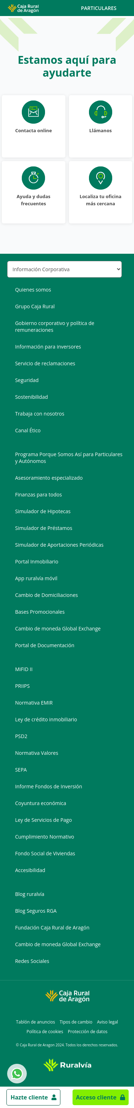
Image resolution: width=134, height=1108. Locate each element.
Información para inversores (48, 346)
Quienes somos (33, 289)
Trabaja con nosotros (39, 413)
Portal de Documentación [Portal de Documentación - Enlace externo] (44, 645)
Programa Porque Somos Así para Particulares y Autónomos (69, 457)
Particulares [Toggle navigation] (105, 8)
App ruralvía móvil (36, 578)
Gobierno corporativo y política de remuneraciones (54, 326)
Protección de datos (88, 1032)
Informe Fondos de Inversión (48, 786)
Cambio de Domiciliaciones (46, 595)
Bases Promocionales (40, 611)
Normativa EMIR (34, 702)
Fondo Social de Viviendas (45, 853)
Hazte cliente (29, 1097)
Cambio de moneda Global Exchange (57, 628)
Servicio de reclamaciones (45, 363)
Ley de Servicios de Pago (43, 819)
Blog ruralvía (29, 894)
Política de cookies (44, 1032)
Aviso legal (107, 1022)
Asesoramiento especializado (49, 477)
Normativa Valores (36, 752)
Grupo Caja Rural (35, 306)
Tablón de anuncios (35, 1022)
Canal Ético (28, 430)
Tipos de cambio (76, 1022)
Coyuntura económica (40, 803)
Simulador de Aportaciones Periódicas (59, 544)
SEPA (21, 769)
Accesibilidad (30, 870)
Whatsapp (15, 1073)
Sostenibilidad (31, 396)
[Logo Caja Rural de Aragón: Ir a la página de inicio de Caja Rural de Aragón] (23, 8)
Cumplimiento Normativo (44, 836)
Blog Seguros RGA (35, 910)
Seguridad (27, 380)
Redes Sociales (32, 961)
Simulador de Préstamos (43, 528)
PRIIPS (22, 685)
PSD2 (21, 736)
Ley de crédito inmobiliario (46, 719)
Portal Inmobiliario (36, 561)
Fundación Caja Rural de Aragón (52, 927)
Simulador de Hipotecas (42, 511)
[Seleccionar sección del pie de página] (64, 269)
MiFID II (24, 669)
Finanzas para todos (38, 494)
